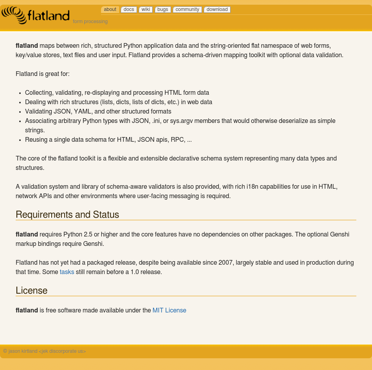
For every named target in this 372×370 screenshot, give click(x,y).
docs (129, 9)
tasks (67, 272)
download (217, 9)
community (187, 9)
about (110, 9)
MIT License (169, 310)
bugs (162, 9)
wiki (146, 9)
